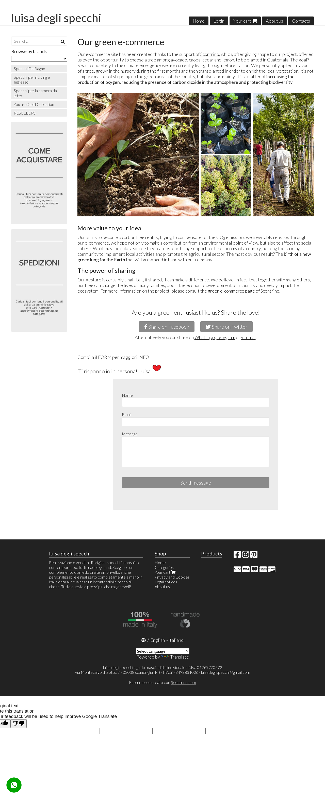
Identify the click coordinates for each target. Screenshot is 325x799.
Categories (164, 567)
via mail (248, 337)
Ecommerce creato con (162, 682)
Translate (175, 657)
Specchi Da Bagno (29, 68)
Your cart (245, 21)
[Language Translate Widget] (162, 651)
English (157, 640)
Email (126, 414)
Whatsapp (204, 337)
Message (130, 433)
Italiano (176, 640)
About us (274, 21)
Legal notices (166, 581)
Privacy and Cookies (172, 576)
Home (199, 21)
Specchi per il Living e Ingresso (32, 79)
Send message (196, 483)
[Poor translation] (18, 723)
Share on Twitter (226, 327)
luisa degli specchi (56, 18)
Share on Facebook (166, 327)
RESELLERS (25, 112)
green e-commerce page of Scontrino (243, 291)
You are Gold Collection (34, 104)
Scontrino (209, 54)
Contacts (301, 21)
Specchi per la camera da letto (35, 93)
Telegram (226, 337)
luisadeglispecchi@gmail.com (225, 672)
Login (219, 21)
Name (127, 395)
